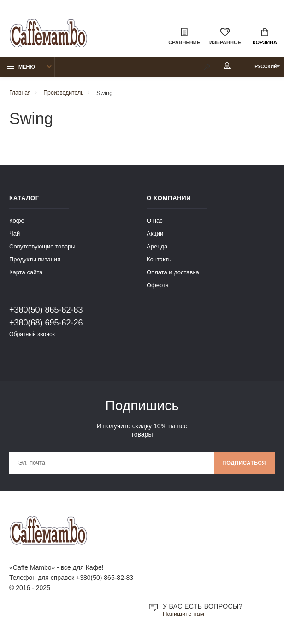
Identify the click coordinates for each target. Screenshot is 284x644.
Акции (155, 236)
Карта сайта (25, 275)
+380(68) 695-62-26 (46, 325)
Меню (21, 69)
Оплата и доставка (173, 275)
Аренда (157, 249)
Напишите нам (185, 619)
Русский (259, 69)
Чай (14, 236)
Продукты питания (34, 262)
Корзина (265, 37)
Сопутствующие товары (42, 249)
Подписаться (242, 467)
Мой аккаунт (212, 68)
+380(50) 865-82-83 (46, 312)
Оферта (158, 287)
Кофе (16, 223)
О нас (155, 223)
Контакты (159, 262)
